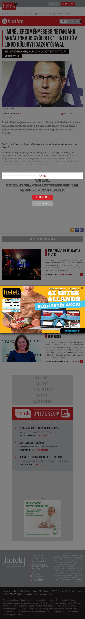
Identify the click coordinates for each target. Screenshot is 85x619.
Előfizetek (42, 197)
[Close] (82, 289)
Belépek (42, 203)
